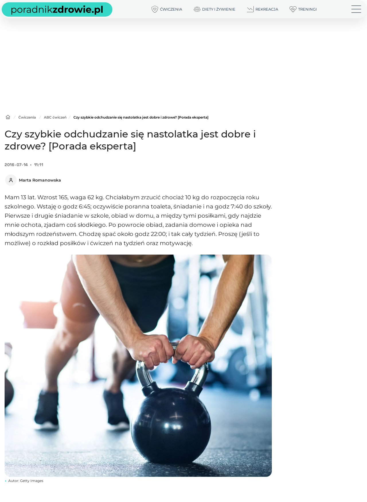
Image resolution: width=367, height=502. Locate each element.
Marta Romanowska (40, 180)
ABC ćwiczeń (55, 117)
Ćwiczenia (27, 117)
